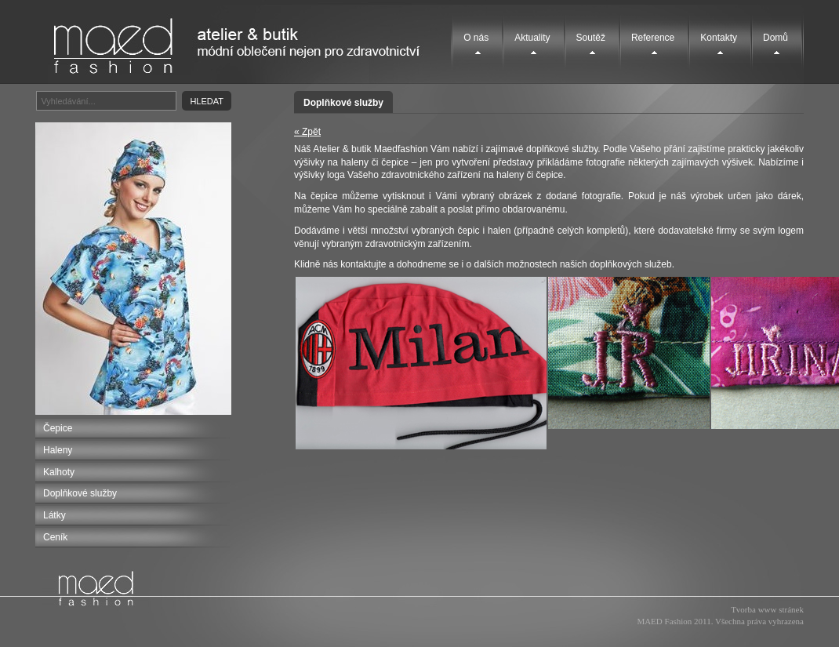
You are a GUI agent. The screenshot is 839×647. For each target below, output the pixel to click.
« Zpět (307, 131)
